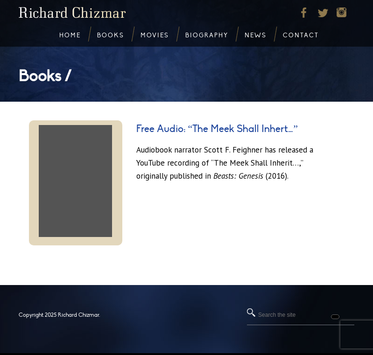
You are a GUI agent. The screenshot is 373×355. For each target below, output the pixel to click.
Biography (206, 35)
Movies (155, 35)
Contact (301, 35)
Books (110, 35)
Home (70, 35)
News (256, 35)
